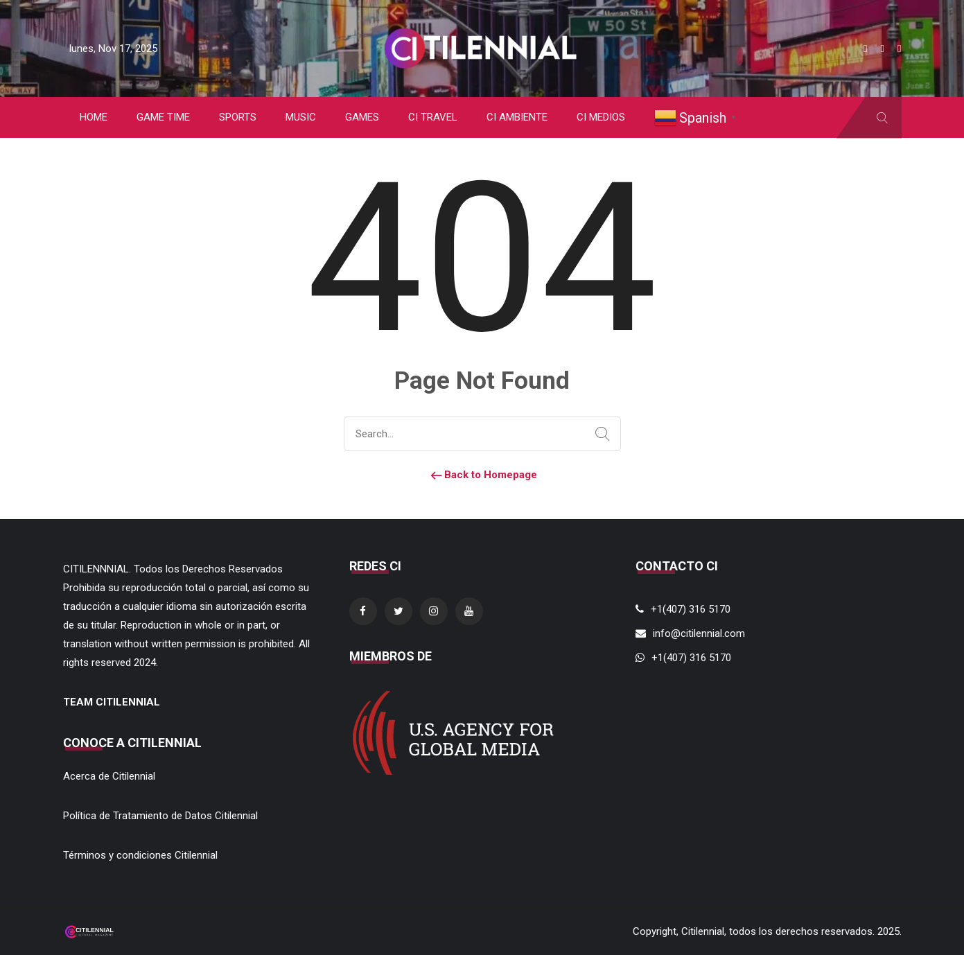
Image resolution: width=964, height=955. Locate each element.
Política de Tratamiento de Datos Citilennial (160, 815)
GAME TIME (163, 117)
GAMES (362, 117)
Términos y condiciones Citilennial (140, 855)
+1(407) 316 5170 (690, 609)
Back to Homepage (482, 474)
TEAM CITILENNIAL (111, 702)
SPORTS (237, 117)
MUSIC (301, 117)
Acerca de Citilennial (109, 776)
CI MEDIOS (601, 117)
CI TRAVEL (432, 117)
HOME (93, 117)
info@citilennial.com (699, 633)
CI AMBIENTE (517, 117)
